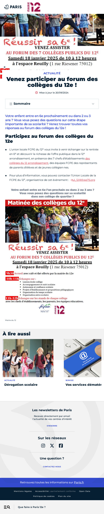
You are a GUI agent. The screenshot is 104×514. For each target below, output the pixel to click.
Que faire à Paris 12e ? (32, 507)
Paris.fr (79, 482)
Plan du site (64, 496)
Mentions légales (23, 491)
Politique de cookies (44, 496)
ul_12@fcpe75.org (84, 180)
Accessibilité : (55, 491)
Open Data (84, 491)
